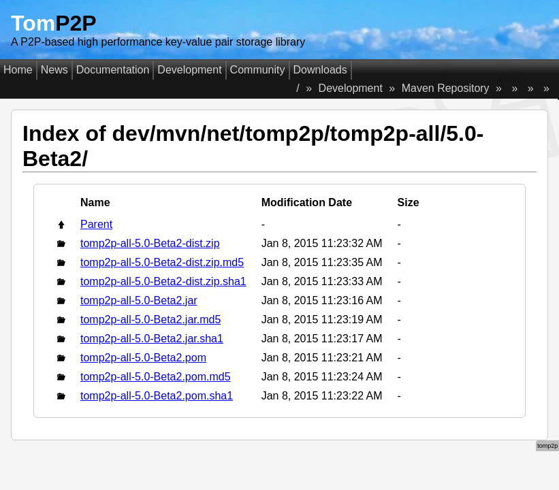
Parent (96, 224)
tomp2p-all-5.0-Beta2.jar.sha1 (151, 338)
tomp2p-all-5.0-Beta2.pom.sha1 (156, 396)
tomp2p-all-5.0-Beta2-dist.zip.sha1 (163, 281)
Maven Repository (446, 88)
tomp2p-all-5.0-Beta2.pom (143, 357)
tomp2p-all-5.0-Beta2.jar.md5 (150, 319)
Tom (54, 23)
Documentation (113, 70)
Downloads (320, 70)
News (54, 70)
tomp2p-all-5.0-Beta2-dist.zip (150, 243)
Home (18, 70)
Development (189, 70)
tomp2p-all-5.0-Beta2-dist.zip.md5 (162, 262)
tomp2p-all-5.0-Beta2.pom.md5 (155, 376)
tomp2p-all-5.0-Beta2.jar (138, 300)
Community (257, 70)
